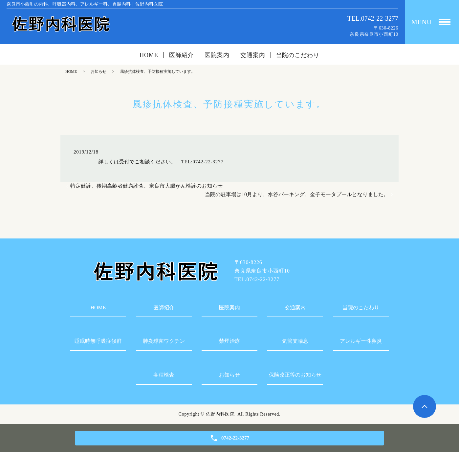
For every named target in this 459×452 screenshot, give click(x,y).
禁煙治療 (229, 341)
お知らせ (98, 71)
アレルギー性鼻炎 (361, 341)
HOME (149, 55)
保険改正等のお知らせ (295, 375)
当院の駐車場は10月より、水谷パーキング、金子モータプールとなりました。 (297, 194)
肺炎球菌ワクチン (164, 341)
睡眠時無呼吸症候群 (98, 341)
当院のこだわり (297, 55)
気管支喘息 (295, 341)
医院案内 (217, 55)
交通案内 (252, 55)
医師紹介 (181, 55)
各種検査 (163, 375)
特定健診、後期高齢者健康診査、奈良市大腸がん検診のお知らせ (146, 186)
